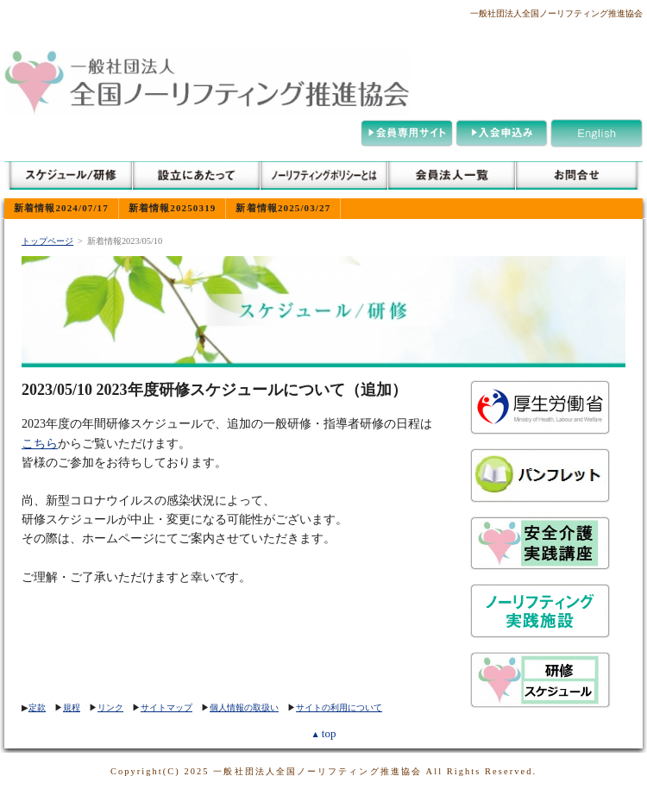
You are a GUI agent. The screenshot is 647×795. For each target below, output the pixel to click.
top (323, 733)
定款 (37, 707)
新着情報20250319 (172, 208)
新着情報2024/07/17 (61, 208)
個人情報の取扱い (244, 707)
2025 (197, 771)
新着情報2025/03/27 (283, 208)
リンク (110, 707)
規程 (71, 707)
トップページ (47, 241)
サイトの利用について (339, 707)
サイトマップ (166, 707)
